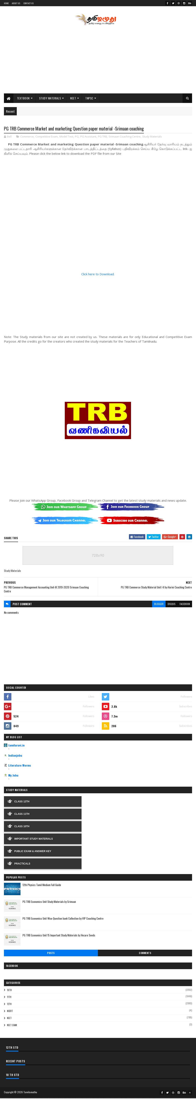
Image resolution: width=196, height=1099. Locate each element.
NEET (73, 99)
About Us (16, 3)
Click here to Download (97, 275)
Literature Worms (19, 766)
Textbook (23, 99)
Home (6, 3)
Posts (51, 954)
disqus (172, 605)
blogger (159, 605)
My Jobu (13, 776)
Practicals (22, 864)
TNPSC (89, 99)
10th (9, 991)
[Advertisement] (98, 61)
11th (9, 998)
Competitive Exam (46, 138)
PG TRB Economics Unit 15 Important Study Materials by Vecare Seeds (59, 936)
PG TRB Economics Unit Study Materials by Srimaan (49, 903)
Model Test (66, 138)
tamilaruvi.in (16, 746)
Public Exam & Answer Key (32, 852)
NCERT (10, 1012)
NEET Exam (12, 1026)
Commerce (27, 138)
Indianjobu (15, 756)
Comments (145, 954)
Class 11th (21, 815)
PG (77, 138)
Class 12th (21, 802)
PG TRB (102, 138)
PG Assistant (88, 138)
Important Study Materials (33, 839)
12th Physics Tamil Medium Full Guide (42, 886)
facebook (185, 605)
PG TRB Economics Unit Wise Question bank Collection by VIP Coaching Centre (63, 920)
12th (9, 1005)
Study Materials (50, 99)
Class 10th (21, 827)
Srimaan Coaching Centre (125, 138)
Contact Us (28, 3)
